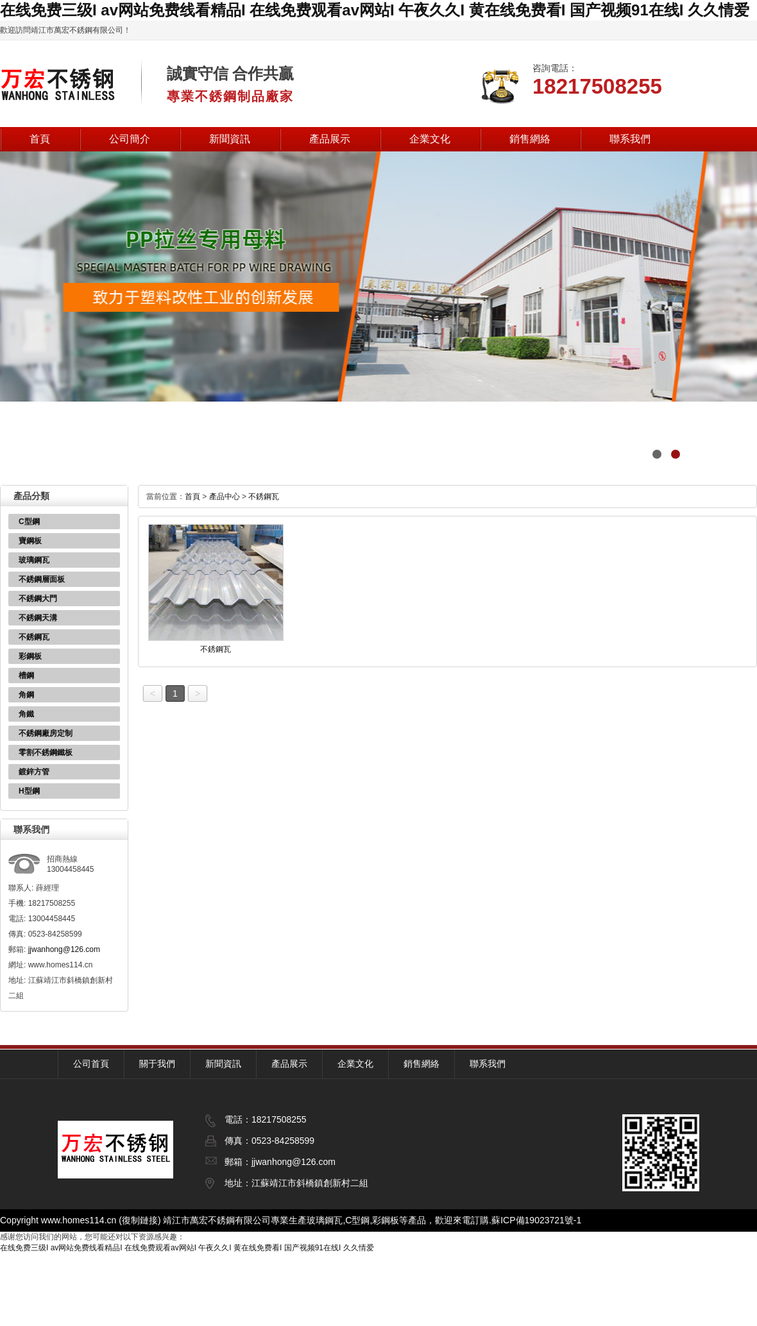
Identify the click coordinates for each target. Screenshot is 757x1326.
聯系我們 (630, 138)
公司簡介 (129, 138)
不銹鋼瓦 (34, 637)
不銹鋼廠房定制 (45, 733)
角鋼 (26, 694)
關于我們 (157, 1064)
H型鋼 (29, 790)
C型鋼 (29, 521)
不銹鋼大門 (38, 598)
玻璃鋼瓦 (34, 560)
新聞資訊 (229, 138)
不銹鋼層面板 (42, 579)
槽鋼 (26, 675)
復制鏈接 (140, 1220)
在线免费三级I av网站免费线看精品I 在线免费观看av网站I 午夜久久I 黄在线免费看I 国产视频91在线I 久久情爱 (374, 10)
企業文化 (429, 138)
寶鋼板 (30, 540)
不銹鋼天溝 (38, 617)
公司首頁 (91, 1064)
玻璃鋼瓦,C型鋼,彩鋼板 (353, 1220)
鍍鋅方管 (34, 771)
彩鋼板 (30, 656)
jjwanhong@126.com (64, 949)
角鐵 (26, 714)
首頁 (40, 138)
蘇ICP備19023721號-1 (536, 1220)
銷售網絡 (529, 138)
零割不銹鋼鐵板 (45, 752)
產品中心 (224, 496)
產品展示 (329, 138)
